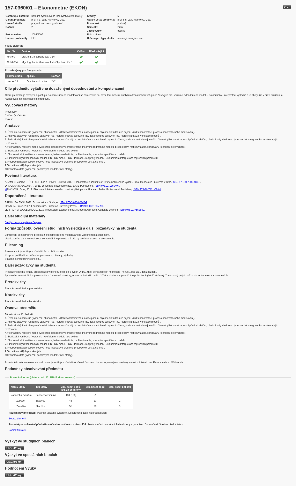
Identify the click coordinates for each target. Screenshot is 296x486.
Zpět (287, 7)
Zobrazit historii (17, 418)
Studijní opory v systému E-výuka (23, 222)
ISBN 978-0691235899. (91, 206)
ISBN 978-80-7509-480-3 (186, 182)
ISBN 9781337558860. (132, 209)
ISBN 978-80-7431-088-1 (147, 189)
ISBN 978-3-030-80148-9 (73, 202)
